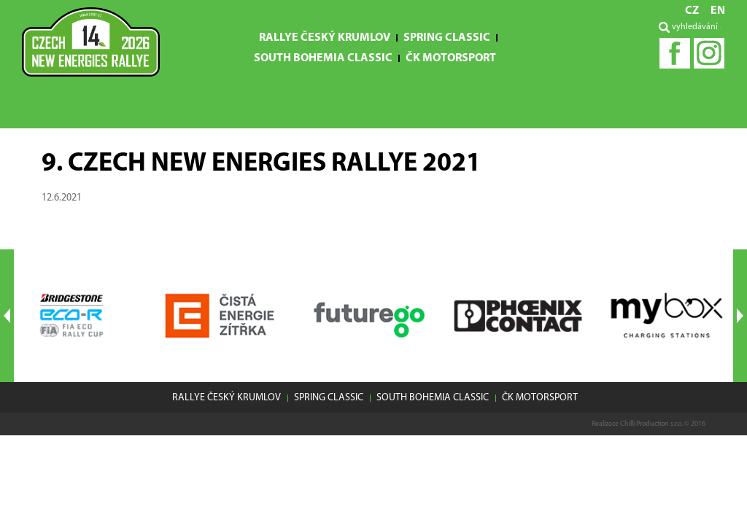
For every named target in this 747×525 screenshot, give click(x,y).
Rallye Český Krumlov (324, 38)
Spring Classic (446, 38)
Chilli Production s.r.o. (651, 424)
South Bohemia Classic (323, 58)
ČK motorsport (451, 58)
